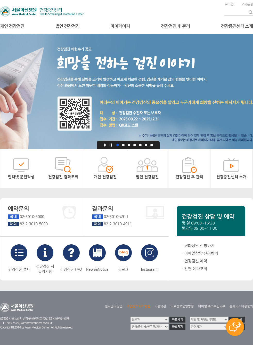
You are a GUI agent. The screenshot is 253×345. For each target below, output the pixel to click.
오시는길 (247, 4)
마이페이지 (120, 26)
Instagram (149, 257)
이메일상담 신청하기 (201, 253)
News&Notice (97, 257)
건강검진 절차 (19, 257)
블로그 (123, 257)
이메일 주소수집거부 (211, 306)
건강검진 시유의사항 (45, 258)
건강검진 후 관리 (175, 26)
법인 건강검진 (67, 26)
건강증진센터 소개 (237, 26)
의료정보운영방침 (182, 306)
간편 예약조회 (195, 269)
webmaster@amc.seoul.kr (36, 323)
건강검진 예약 (195, 261)
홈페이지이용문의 (241, 306)
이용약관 (160, 306)
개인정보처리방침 (138, 306)
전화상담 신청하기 (199, 245)
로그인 (229, 4)
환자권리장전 (114, 306)
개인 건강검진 (12, 26)
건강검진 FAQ (71, 257)
